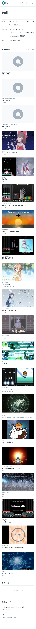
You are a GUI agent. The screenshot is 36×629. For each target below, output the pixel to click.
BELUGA (17, 25)
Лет (28, 22)
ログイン (30, 3)
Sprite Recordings (14, 40)
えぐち (32, 22)
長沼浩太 (22, 36)
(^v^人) (11, 25)
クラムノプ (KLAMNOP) (16, 29)
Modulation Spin (14, 36)
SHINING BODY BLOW (27, 33)
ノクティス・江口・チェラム (17, 22)
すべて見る (31, 49)
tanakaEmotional (14, 33)
